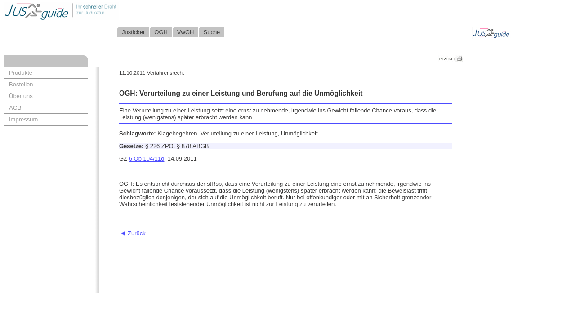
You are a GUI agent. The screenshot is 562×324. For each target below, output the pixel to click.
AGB (15, 107)
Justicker (133, 32)
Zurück (137, 233)
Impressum (23, 119)
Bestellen (21, 84)
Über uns (21, 96)
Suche (211, 32)
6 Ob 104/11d (147, 158)
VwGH (185, 32)
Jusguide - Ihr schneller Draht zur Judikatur (90, 11)
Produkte (20, 72)
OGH (161, 32)
